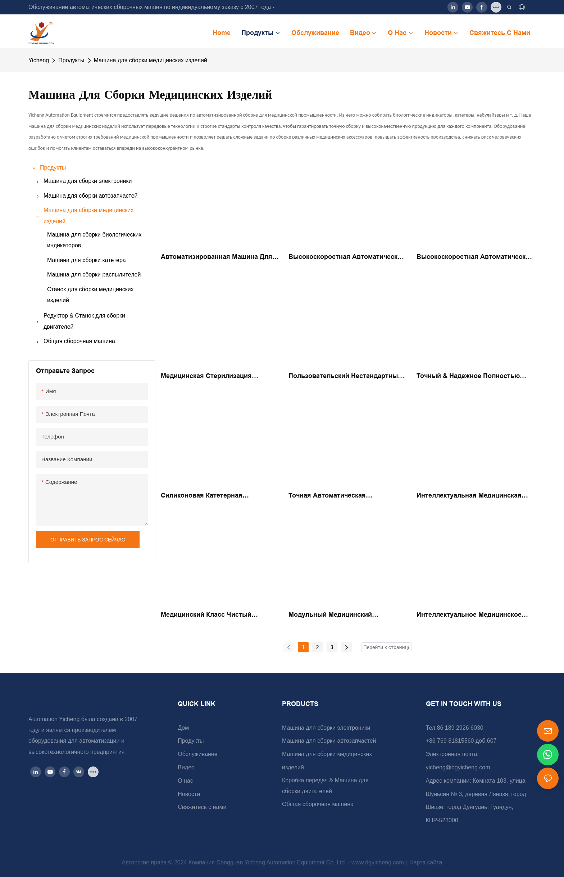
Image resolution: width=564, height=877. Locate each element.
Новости (189, 794)
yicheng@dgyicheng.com (458, 767)
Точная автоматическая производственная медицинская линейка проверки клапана (341, 496)
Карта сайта (425, 862)
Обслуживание (197, 754)
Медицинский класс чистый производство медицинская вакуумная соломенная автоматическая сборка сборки (212, 615)
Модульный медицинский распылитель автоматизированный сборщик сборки (346, 615)
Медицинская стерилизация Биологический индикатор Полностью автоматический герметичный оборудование (207, 376)
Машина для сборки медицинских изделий (150, 60)
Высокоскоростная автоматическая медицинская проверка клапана (475, 257)
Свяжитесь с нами (202, 807)
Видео (186, 767)
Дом (183, 728)
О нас (185, 781)
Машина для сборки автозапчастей (329, 741)
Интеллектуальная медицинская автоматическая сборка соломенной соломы (469, 496)
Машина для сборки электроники (326, 728)
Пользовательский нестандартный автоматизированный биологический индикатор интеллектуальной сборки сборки (345, 376)
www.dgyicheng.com (378, 862)
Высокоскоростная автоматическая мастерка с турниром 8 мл (346, 257)
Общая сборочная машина (318, 804)
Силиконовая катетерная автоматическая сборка (201, 496)
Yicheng (38, 60)
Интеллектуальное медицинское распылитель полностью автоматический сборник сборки (471, 615)
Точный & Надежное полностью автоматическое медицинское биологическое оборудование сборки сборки (468, 376)
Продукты (71, 60)
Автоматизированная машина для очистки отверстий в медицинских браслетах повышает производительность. (218, 257)
